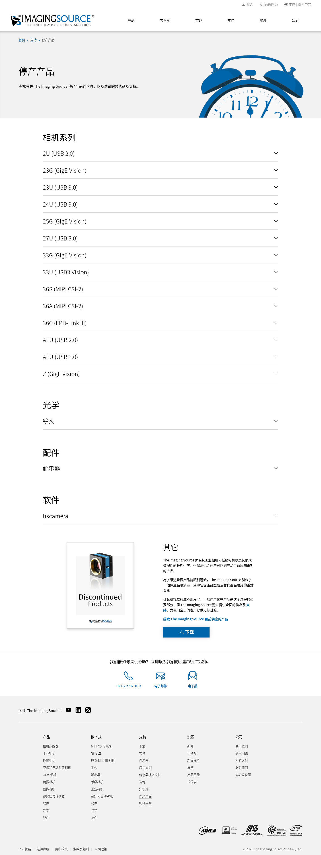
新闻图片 (193, 760)
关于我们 (241, 746)
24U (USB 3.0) (60, 204)
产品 (131, 20)
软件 (46, 803)
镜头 (48, 421)
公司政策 (101, 849)
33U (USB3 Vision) (66, 272)
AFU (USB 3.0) (60, 356)
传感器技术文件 (150, 774)
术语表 (192, 781)
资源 (263, 20)
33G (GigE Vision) (64, 255)
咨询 (142, 781)
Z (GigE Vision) (61, 373)
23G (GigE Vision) (64, 170)
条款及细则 (81, 849)
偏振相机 (49, 781)
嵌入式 (165, 20)
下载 (186, 632)
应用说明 (145, 767)
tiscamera (55, 515)
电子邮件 (160, 685)
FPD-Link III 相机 (103, 760)
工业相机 (49, 753)
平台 (94, 767)
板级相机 (49, 760)
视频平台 (145, 803)
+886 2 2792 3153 (128, 685)
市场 (198, 20)
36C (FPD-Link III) (65, 323)
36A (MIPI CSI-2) (63, 306)
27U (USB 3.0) (60, 238)
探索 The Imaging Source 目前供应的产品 (195, 618)
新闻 (190, 746)
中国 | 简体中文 (300, 4)
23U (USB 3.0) (60, 187)
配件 (46, 817)
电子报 (192, 685)
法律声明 (43, 849)
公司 (295, 20)
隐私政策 (61, 849)
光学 (46, 810)
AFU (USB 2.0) (60, 339)
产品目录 (193, 774)
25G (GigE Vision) (64, 221)
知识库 (143, 789)
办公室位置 (243, 774)
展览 (190, 767)
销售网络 (271, 4)
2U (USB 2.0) (59, 153)
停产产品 (48, 39)
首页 (22, 39)
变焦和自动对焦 (102, 796)
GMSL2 (96, 753)
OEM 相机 (49, 774)
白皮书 (143, 760)
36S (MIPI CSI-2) (63, 289)
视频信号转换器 (54, 796)
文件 (142, 753)
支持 (231, 20)
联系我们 (241, 767)
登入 (250, 4)
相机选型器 (50, 746)
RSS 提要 (25, 849)
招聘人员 (241, 760)
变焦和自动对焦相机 (57, 767)
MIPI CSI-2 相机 (101, 746)
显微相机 (49, 789)
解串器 (51, 468)
